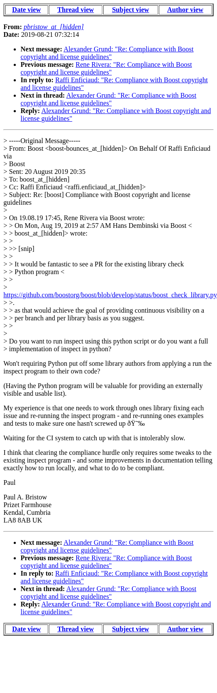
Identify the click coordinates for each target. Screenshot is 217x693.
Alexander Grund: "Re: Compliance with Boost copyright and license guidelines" (107, 52)
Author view (185, 9)
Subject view (130, 9)
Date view (26, 9)
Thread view (75, 9)
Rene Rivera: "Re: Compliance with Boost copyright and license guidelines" (106, 68)
